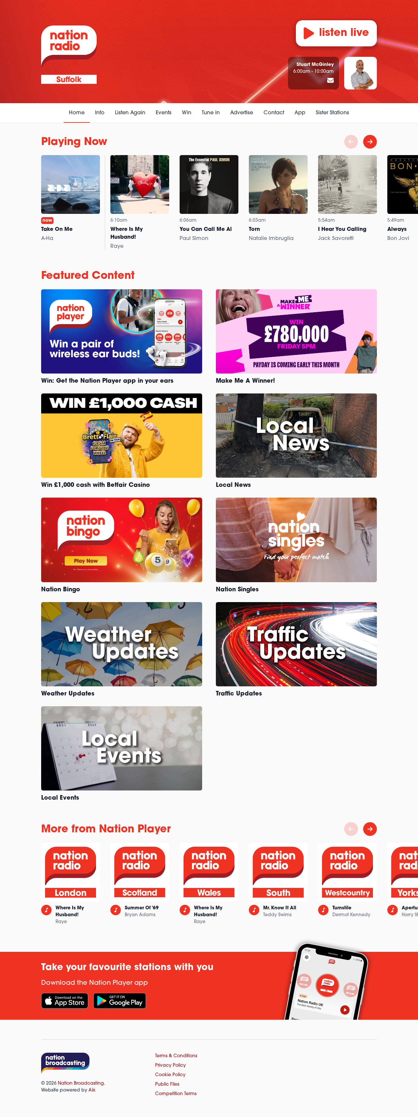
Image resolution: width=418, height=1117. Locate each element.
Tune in (211, 113)
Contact (274, 113)
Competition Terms (176, 1094)
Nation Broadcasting (81, 1083)
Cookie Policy (170, 1075)
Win (186, 113)
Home (77, 113)
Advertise (241, 113)
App (300, 113)
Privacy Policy (170, 1065)
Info (99, 113)
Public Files (167, 1084)
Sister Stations (332, 113)
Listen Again (130, 113)
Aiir (91, 1090)
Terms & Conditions (176, 1056)
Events (163, 113)
